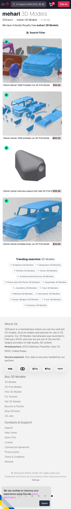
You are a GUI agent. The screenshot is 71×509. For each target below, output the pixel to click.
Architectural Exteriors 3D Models (35, 276)
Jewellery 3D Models (25, 288)
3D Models (10, 382)
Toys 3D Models (48, 288)
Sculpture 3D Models (22, 265)
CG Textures (11, 396)
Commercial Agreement (17, 447)
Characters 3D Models (48, 265)
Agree (44, 503)
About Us (11, 324)
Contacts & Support (18, 422)
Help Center (11, 432)
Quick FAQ (10, 437)
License (9, 442)
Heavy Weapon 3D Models (24, 299)
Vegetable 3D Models (54, 282)
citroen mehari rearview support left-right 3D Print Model (30, 191)
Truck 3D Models (51, 299)
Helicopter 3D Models (47, 293)
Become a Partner (14, 406)
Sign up (63, 4)
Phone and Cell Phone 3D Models (22, 282)
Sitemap (35, 480)
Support (9, 427)
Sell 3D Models (13, 401)
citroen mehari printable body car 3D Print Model (26, 244)
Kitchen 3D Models (24, 270)
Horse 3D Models (47, 270)
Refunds (9, 461)
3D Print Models (13, 386)
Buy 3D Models (15, 377)
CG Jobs (9, 416)
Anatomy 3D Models (35, 305)
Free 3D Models (13, 391)
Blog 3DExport (12, 411)
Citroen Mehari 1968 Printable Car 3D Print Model (26, 85)
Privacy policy (12, 452)
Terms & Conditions (15, 456)
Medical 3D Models (22, 293)
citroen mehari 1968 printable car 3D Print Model (26, 138)
